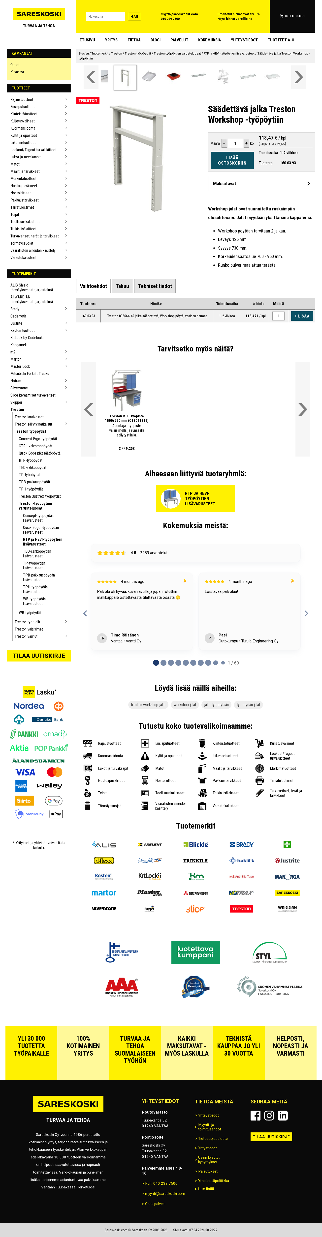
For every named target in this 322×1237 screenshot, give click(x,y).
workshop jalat (185, 704)
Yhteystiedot (244, 39)
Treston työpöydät (30, 431)
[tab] (93, 286)
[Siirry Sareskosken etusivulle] (39, 16)
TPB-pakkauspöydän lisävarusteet (39, 577)
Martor (15, 359)
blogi (156, 39)
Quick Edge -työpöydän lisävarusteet (41, 530)
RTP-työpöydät (30, 460)
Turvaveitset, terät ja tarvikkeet (34, 236)
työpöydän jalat (248, 704)
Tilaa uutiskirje (39, 655)
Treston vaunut (26, 636)
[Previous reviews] (85, 613)
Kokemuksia (209, 39)
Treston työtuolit (27, 622)
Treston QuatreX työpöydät (40, 496)
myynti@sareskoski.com (179, 14)
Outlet (15, 64)
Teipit (14, 214)
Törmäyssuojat (21, 243)
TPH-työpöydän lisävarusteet (35, 589)
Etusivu (87, 39)
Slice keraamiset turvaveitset (33, 395)
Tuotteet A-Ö (281, 39)
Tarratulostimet (22, 207)
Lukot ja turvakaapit (25, 157)
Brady (14, 309)
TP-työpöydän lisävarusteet (34, 565)
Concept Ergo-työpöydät (38, 438)
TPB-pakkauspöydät (34, 482)
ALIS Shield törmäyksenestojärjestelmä (31, 287)
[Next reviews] (306, 613)
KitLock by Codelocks (27, 337)
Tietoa (134, 39)
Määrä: (215, 143)
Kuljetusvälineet (22, 121)
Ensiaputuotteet (22, 106)
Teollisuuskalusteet (25, 221)
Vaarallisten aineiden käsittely (33, 250)
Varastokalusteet (23, 257)
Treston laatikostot (29, 417)
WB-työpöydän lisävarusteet (34, 601)
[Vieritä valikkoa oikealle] (298, 77)
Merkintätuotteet (23, 178)
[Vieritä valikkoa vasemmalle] (91, 77)
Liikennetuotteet (23, 142)
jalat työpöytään (216, 704)
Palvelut (179, 39)
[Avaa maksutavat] (261, 183)
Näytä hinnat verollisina (235, 19)
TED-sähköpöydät (32, 467)
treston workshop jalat (148, 704)
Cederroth (18, 316)
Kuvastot (17, 72)
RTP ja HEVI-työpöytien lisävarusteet (42, 542)
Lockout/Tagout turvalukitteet (33, 149)
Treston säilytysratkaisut (33, 424)
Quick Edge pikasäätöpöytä (40, 453)
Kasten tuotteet (22, 330)
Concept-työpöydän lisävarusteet (38, 518)
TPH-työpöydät (31, 489)
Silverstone (19, 388)
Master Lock (20, 366)
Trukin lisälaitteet (23, 229)
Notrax (15, 380)
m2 (12, 352)
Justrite (16, 323)
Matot (15, 164)
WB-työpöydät (30, 612)
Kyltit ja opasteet (23, 135)
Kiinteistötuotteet (23, 114)
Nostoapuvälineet (23, 185)
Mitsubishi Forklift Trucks (29, 373)
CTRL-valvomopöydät (35, 446)
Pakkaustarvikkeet (24, 200)
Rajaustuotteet (21, 99)
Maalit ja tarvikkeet (25, 171)
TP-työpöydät (29, 474)
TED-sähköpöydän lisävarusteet (37, 553)
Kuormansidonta (22, 128)
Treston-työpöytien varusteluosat (35, 506)
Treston (17, 409)
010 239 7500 (170, 19)
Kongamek (18, 345)
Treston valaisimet (29, 629)
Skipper (16, 402)
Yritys (111, 39)
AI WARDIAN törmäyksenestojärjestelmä (31, 299)
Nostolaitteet (20, 193)
